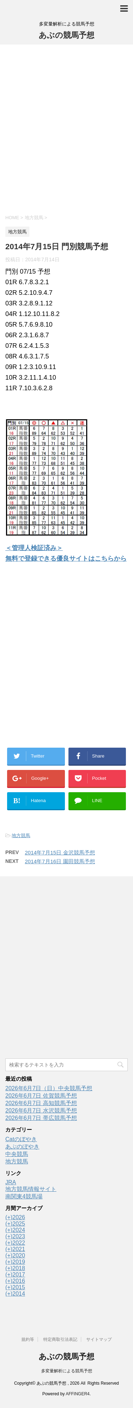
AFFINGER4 (77, 1393)
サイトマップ (99, 1339)
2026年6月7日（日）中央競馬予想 (48, 1088)
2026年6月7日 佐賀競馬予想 (41, 1096)
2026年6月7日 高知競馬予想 (41, 1103)
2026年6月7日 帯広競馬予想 (41, 1118)
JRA (10, 1182)
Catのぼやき (21, 1139)
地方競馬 (21, 835)
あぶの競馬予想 (66, 35)
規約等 (27, 1339)
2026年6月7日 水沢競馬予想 (41, 1111)
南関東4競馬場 (24, 1196)
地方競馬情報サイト (30, 1189)
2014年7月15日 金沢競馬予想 (60, 852)
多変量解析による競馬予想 (66, 1370)
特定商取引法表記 (60, 1339)
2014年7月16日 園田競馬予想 (60, 861)
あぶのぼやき (22, 1147)
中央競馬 (16, 1154)
